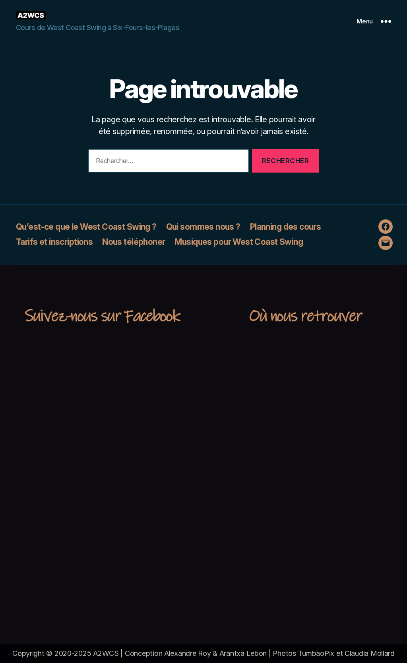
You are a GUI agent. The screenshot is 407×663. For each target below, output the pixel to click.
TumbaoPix (316, 653)
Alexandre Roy (187, 653)
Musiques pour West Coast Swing (238, 242)
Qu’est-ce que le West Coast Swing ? (86, 227)
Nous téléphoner (133, 242)
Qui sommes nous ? (203, 227)
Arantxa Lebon (243, 653)
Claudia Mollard (370, 653)
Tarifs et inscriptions (54, 242)
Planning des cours (285, 227)
